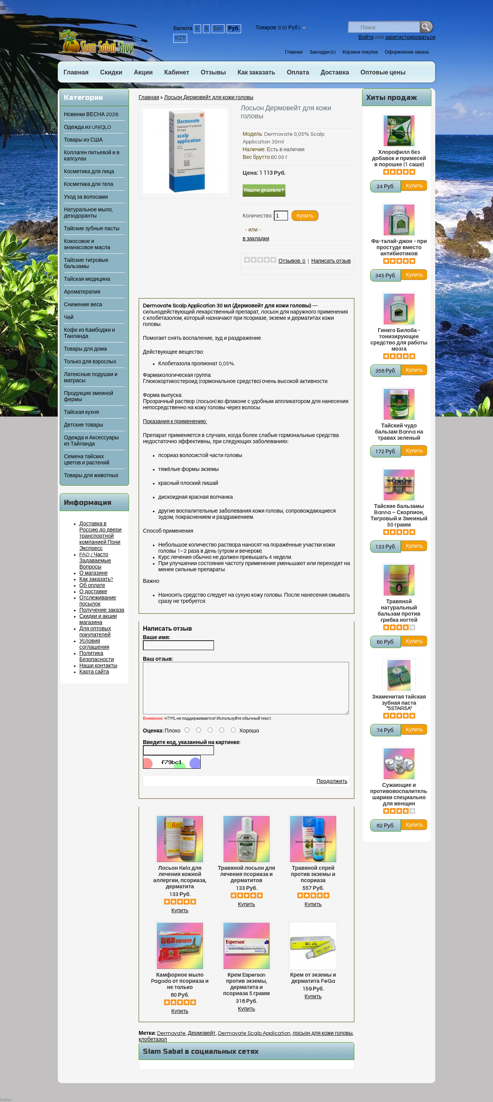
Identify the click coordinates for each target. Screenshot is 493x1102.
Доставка (335, 72)
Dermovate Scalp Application (254, 1042)
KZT (180, 38)
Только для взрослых (90, 362)
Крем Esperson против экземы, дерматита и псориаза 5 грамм (246, 994)
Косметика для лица (89, 171)
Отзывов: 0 (291, 261)
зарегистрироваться (410, 37)
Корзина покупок (360, 52)
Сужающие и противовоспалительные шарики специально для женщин (399, 795)
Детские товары (83, 425)
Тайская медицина (87, 279)
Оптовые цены (383, 72)
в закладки (256, 238)
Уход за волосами (86, 197)
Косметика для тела (88, 184)
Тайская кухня (81, 412)
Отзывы (213, 72)
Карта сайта (94, 672)
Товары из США (83, 140)
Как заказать (256, 72)
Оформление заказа (407, 52)
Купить (179, 920)
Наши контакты (98, 665)
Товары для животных (91, 475)
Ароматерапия (82, 292)
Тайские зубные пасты (91, 228)
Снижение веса (83, 304)
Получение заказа (101, 610)
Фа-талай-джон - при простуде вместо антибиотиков (399, 248)
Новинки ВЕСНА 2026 (91, 114)
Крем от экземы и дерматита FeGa (313, 987)
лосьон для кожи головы (323, 1042)
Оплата (298, 72)
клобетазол (153, 1048)
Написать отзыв (330, 261)
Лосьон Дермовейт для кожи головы (208, 97)
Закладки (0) (322, 52)
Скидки (111, 72)
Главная (294, 52)
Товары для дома (85, 349)
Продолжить (332, 790)
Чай (69, 317)
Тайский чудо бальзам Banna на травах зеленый (399, 432)
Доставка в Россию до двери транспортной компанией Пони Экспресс (100, 536)
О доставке (93, 591)
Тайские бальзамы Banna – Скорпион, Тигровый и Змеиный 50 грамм (399, 516)
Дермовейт (202, 1042)
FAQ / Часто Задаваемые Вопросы (95, 561)
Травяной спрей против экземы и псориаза (313, 884)
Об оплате (92, 585)
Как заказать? (96, 579)
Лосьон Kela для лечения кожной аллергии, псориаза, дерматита (179, 887)
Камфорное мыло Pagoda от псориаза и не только (179, 990)
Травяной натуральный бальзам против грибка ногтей (398, 611)
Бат (218, 28)
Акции (143, 72)
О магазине (93, 573)
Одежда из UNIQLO (87, 127)
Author (5, 1100)
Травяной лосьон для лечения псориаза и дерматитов (246, 884)
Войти (366, 37)
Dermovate (171, 1042)
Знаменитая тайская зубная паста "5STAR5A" (399, 702)
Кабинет (176, 72)
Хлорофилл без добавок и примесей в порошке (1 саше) (399, 158)
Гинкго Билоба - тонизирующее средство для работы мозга (399, 340)
